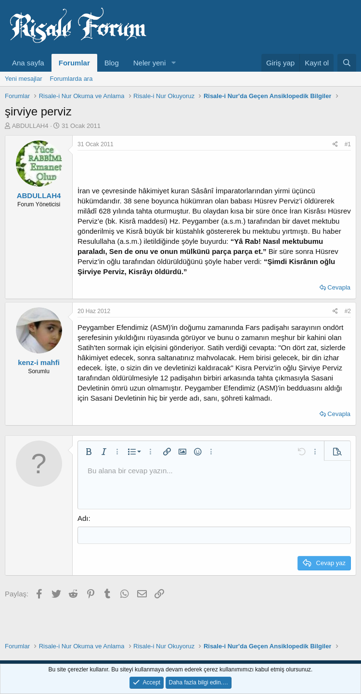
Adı (83, 518)
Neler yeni (149, 63)
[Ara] (346, 63)
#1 (348, 144)
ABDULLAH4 (30, 125)
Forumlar (74, 63)
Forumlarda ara (71, 78)
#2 (348, 311)
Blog (111, 63)
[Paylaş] (335, 144)
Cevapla (338, 287)
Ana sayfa (28, 63)
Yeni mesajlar (23, 78)
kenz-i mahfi (39, 362)
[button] (173, 63)
